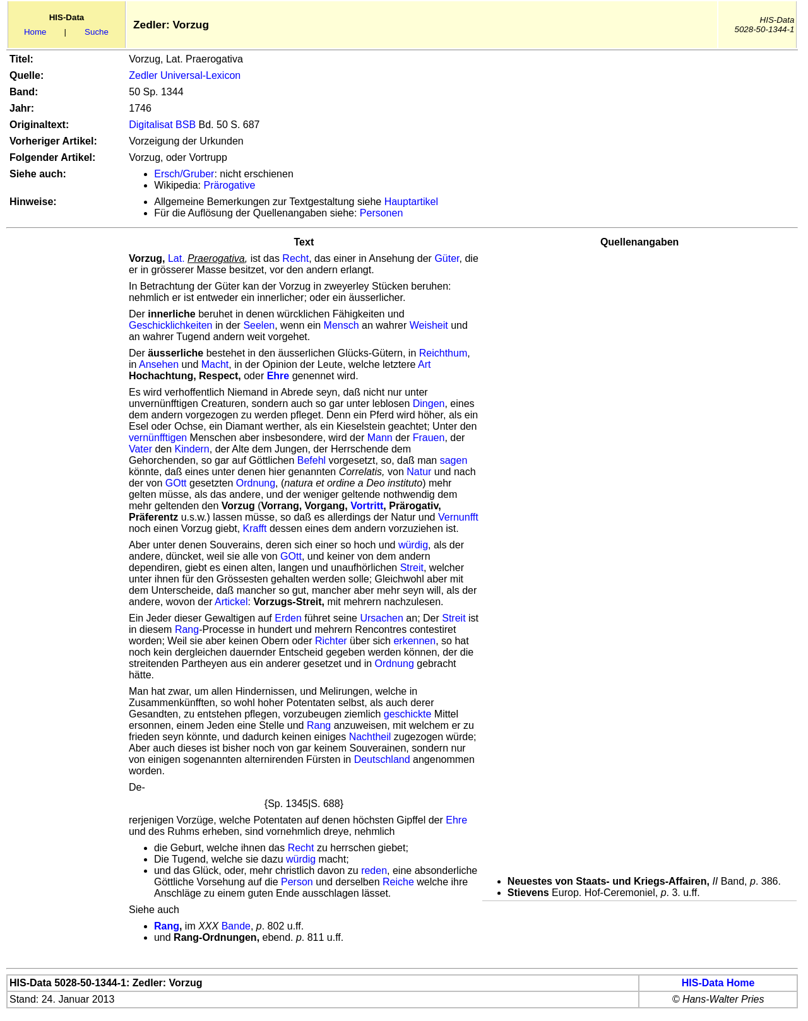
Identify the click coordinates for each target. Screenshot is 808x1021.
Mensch (341, 325)
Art (424, 364)
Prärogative (230, 185)
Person (297, 881)
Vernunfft (458, 517)
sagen (454, 460)
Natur (419, 471)
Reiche (398, 881)
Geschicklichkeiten (171, 325)
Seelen (259, 325)
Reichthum (443, 353)
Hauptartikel (411, 201)
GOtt (176, 483)
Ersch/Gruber (184, 173)
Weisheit (429, 325)
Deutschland (382, 759)
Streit (412, 567)
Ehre (456, 820)
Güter (446, 258)
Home (35, 32)
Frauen (429, 437)
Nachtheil (370, 736)
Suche (97, 32)
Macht (215, 364)
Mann (380, 437)
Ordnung (255, 483)
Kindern (192, 449)
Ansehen (159, 364)
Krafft (255, 528)
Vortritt (366, 505)
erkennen (414, 640)
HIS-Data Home (718, 982)
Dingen (429, 403)
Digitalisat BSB (162, 124)
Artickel (231, 601)
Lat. (176, 258)
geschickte (408, 714)
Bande (236, 926)
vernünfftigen (158, 437)
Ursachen (381, 618)
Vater (140, 449)
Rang (187, 629)
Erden (288, 618)
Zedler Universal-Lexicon (185, 75)
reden (374, 870)
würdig (413, 545)
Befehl (311, 460)
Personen (381, 213)
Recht (295, 258)
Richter (331, 640)
